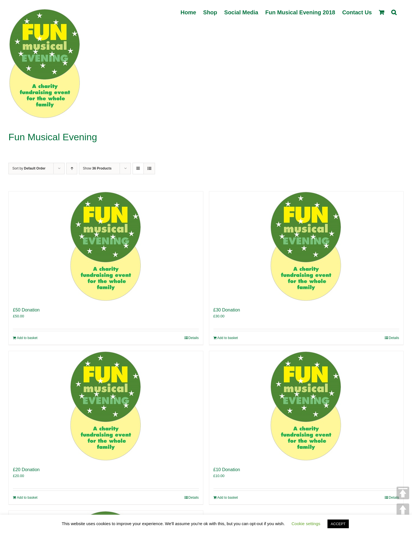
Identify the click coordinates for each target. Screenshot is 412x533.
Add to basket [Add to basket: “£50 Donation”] (27, 338)
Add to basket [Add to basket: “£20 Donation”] (27, 498)
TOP (403, 493)
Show (97, 168)
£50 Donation (26, 310)
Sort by (28, 168)
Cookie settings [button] (306, 523)
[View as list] (149, 168)
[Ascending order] (71, 168)
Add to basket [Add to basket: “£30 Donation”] (227, 338)
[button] (394, 12)
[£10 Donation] (306, 406)
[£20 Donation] (106, 406)
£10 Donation (226, 469)
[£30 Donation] (306, 246)
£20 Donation (26, 469)
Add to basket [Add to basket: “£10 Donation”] (227, 498)
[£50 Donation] (106, 246)
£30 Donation (226, 310)
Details (193, 338)
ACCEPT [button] (338, 524)
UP (403, 509)
